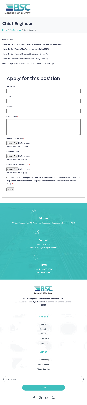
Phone (9, 106)
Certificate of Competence (18, 164)
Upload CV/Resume (15, 138)
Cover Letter (12, 116)
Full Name (11, 86)
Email (9, 96)
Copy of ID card (13, 151)
